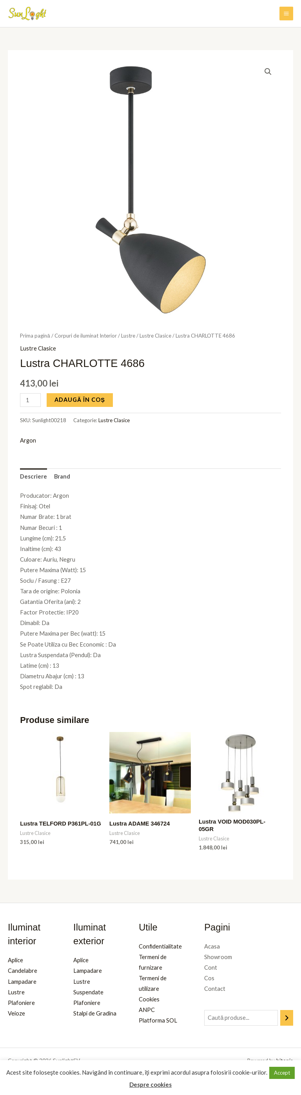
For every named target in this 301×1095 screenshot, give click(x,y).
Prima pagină (35, 335)
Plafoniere (21, 1002)
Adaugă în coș (79, 399)
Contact (214, 988)
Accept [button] (282, 1073)
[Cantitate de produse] (30, 400)
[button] (268, 72)
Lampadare (22, 981)
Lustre (128, 335)
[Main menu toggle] (286, 13)
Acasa (212, 946)
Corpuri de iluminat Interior (85, 335)
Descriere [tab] (33, 476)
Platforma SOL (158, 1020)
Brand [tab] (62, 476)
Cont (210, 967)
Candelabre (22, 970)
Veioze (16, 1013)
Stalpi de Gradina (94, 1013)
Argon (28, 440)
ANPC (147, 1009)
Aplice (15, 960)
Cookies (149, 999)
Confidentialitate (160, 946)
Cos (209, 978)
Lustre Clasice (155, 335)
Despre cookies (150, 1084)
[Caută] (286, 1018)
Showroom (218, 957)
